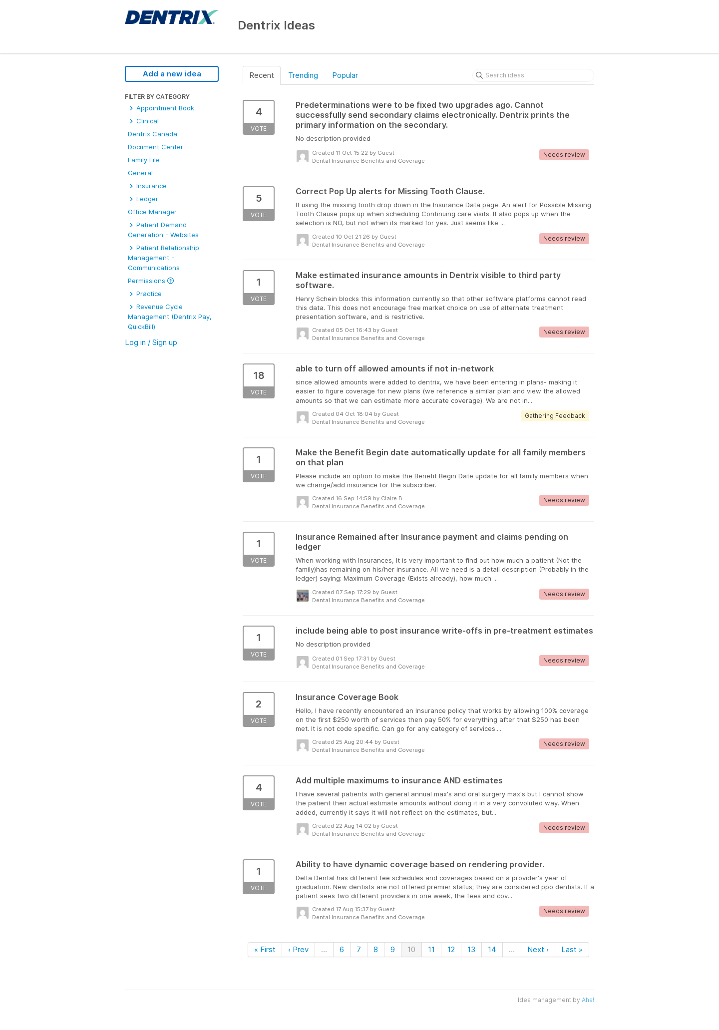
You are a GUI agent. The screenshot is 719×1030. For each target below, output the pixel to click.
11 (431, 949)
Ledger (143, 199)
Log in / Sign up (151, 342)
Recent (261, 75)
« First (265, 949)
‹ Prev (298, 949)
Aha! (588, 1000)
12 (451, 949)
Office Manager (152, 212)
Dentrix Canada (152, 134)
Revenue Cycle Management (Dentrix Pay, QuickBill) (170, 317)
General (140, 173)
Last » (572, 949)
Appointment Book (161, 108)
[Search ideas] (533, 75)
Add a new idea (172, 73)
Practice (145, 294)
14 (492, 949)
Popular (345, 75)
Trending (303, 75)
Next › (538, 949)
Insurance (147, 186)
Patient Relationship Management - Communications (163, 258)
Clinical (143, 121)
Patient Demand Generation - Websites (163, 230)
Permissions (151, 281)
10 (411, 949)
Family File (144, 160)
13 (471, 949)
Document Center (155, 147)
